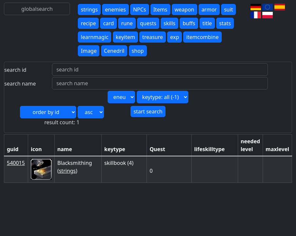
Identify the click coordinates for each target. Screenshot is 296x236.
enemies (115, 9)
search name (20, 83)
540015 (16, 163)
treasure (152, 37)
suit (228, 9)
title (207, 23)
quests (148, 23)
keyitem (125, 37)
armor (209, 9)
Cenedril (114, 50)
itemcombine (202, 37)
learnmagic (94, 37)
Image (88, 50)
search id (15, 69)
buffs (189, 23)
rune (126, 23)
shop (138, 50)
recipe (88, 23)
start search (147, 111)
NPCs (139, 9)
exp (174, 37)
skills (169, 23)
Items (160, 9)
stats (225, 23)
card (108, 23)
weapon (184, 9)
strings (89, 9)
